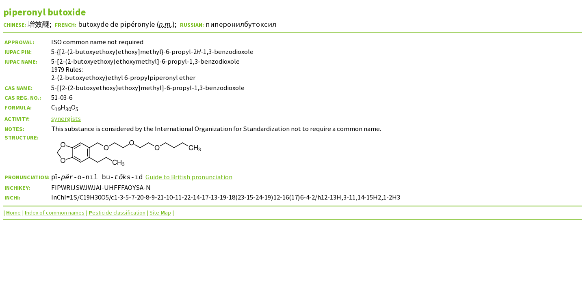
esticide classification (117, 212)
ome (13, 212)
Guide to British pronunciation (191, 176)
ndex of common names (54, 212)
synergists (66, 118)
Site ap (160, 212)
